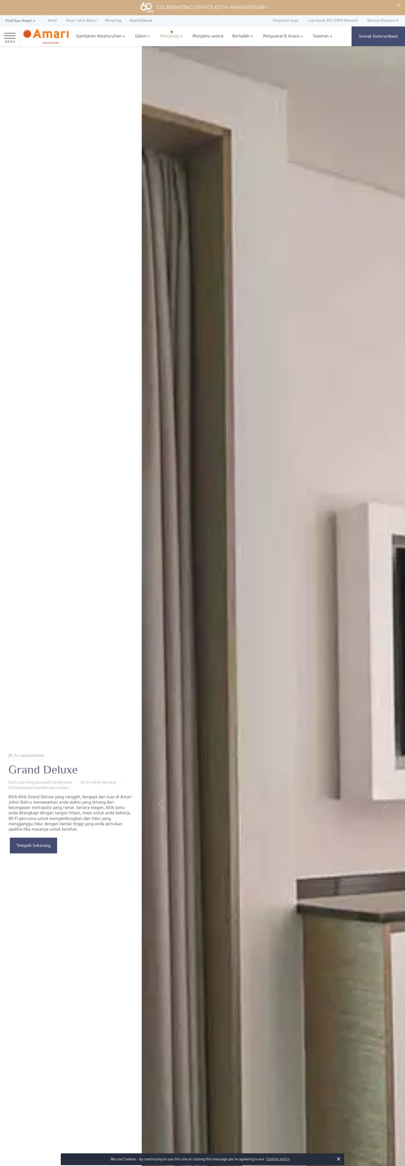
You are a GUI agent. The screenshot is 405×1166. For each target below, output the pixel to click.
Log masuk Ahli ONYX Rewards (333, 20)
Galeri (141, 36)
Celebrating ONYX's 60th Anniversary (203, 8)
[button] (21, 21)
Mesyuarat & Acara (281, 36)
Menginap (169, 36)
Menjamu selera (207, 36)
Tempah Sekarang (33, 845)
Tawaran (321, 36)
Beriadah (240, 36)
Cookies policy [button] (278, 1158)
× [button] (339, 1159)
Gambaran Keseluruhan (99, 36)
